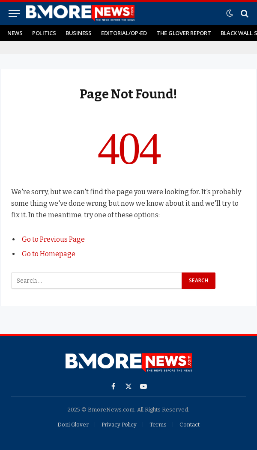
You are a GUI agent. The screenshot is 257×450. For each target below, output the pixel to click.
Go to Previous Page (53, 239)
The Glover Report (183, 33)
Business (79, 33)
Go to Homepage (48, 254)
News (15, 33)
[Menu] (14, 13)
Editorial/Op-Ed (124, 33)
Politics (44, 33)
